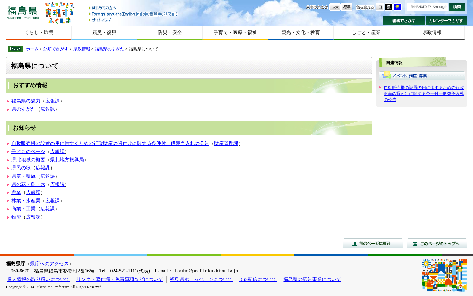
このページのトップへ (437, 243)
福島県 (22, 12)
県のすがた (23, 109)
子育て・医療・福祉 (235, 32)
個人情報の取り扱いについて (38, 279)
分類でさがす (55, 48)
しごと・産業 (366, 32)
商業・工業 (23, 208)
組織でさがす (404, 20)
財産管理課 (226, 143)
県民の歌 (21, 167)
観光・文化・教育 (300, 32)
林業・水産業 (25, 200)
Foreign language (133, 14)
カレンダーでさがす (446, 20)
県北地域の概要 (28, 159)
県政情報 (432, 32)
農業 (16, 192)
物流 (16, 216)
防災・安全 (170, 32)
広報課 (52, 100)
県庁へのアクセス (49, 263)
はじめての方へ (133, 8)
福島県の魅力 (25, 100)
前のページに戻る (373, 243)
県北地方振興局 (67, 159)
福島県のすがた (109, 48)
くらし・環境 (38, 32)
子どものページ (28, 151)
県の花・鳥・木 (28, 184)
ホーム (32, 48)
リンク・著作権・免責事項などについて (119, 279)
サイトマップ (133, 20)
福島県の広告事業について (312, 279)
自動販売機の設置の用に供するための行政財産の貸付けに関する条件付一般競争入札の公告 (110, 143)
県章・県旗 (23, 176)
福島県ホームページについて (201, 279)
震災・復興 (104, 32)
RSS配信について (258, 279)
